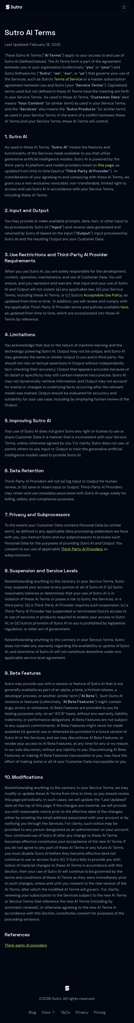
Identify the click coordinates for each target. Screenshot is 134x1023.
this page (106, 165)
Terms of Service (68, 79)
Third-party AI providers (26, 945)
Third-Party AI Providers (82, 549)
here (124, 307)
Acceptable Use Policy (103, 295)
